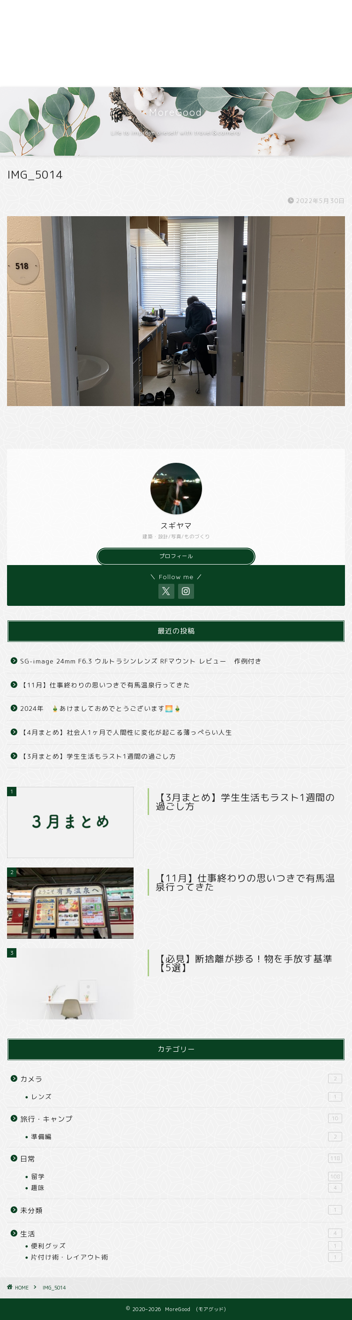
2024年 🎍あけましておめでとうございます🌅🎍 (101, 708)
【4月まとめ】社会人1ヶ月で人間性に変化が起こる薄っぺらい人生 (126, 732)
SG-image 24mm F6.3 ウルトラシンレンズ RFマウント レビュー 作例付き (141, 660)
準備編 (186, 1136)
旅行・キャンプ (181, 1119)
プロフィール (176, 556)
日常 (181, 1159)
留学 (186, 1176)
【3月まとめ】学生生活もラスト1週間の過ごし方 (98, 756)
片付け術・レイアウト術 (186, 1257)
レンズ (186, 1096)
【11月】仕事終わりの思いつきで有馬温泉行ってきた (105, 684)
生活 (181, 1234)
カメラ (181, 1079)
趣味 (186, 1187)
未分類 (181, 1210)
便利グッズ (186, 1246)
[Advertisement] (176, 43)
